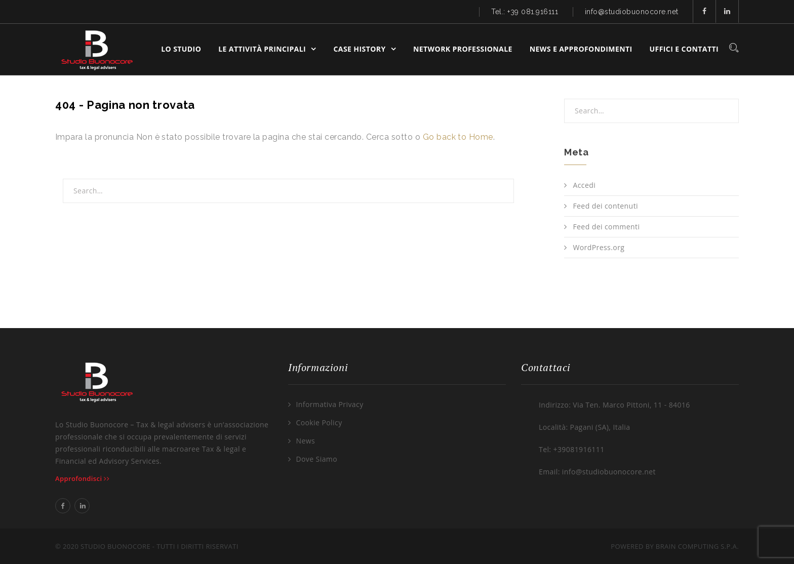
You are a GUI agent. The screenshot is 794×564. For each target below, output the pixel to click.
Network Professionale (462, 49)
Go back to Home (458, 137)
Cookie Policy (319, 422)
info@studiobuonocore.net (632, 12)
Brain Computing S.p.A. (697, 546)
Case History (360, 49)
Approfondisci (82, 478)
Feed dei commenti (606, 226)
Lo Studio (181, 49)
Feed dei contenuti (605, 206)
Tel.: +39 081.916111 (524, 12)
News (305, 441)
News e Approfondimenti (581, 49)
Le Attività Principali (262, 49)
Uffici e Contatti (684, 49)
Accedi (584, 185)
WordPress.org (598, 247)
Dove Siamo (316, 459)
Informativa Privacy (329, 404)
